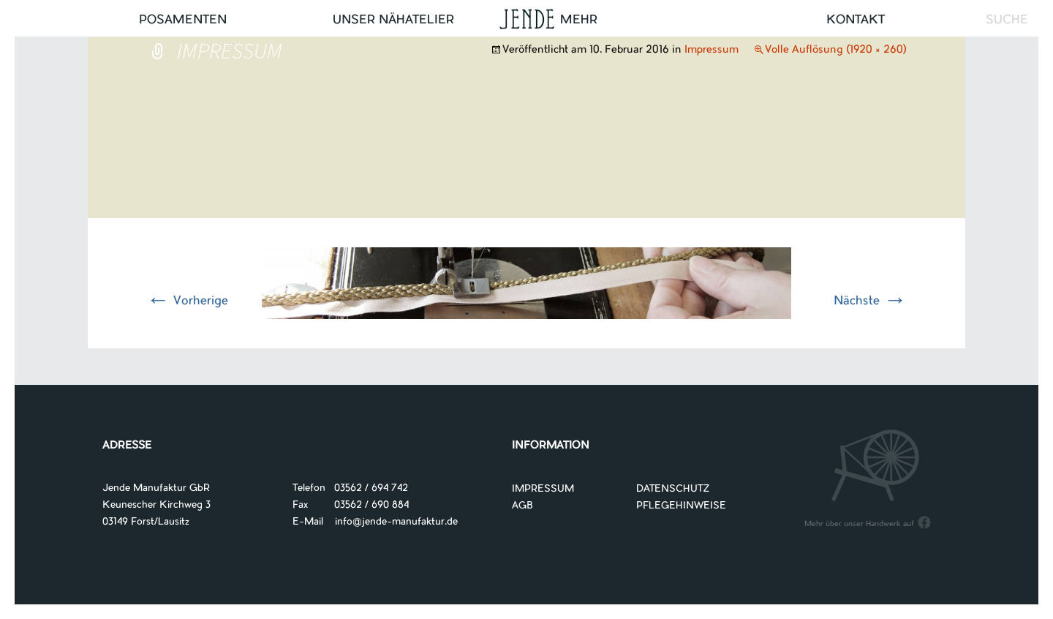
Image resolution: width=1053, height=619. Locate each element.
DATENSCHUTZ (673, 489)
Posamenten (183, 20)
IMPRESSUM (543, 489)
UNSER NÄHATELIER (393, 20)
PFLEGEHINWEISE (681, 506)
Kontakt (855, 20)
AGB (522, 506)
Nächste (870, 301)
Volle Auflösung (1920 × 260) (836, 50)
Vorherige (187, 301)
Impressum (711, 50)
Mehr (578, 20)
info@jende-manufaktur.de (390, 522)
